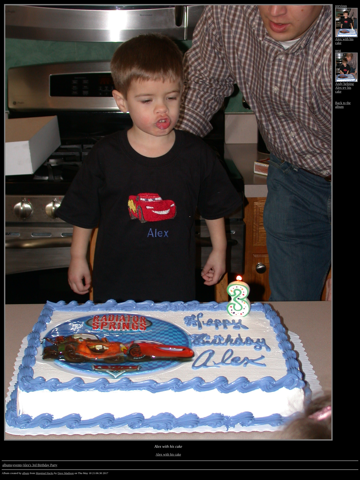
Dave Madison (66, 473)
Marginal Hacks (44, 473)
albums (7, 465)
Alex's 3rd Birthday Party (40, 465)
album (25, 473)
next (338, 50)
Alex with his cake (168, 454)
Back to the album (343, 105)
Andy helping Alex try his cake (344, 87)
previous (341, 6)
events (17, 465)
